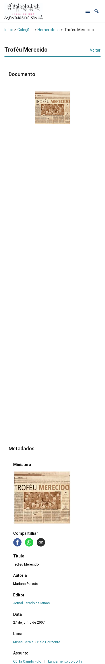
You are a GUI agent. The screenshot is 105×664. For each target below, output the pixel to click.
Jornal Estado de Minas (31, 603)
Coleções (25, 29)
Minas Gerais (23, 642)
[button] (96, 11)
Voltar (95, 50)
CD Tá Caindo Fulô (27, 661)
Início (8, 29)
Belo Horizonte (48, 642)
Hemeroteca (49, 29)
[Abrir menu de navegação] (88, 11)
